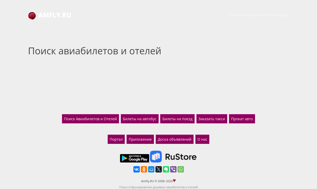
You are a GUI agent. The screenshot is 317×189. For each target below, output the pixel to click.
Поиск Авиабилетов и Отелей (90, 118)
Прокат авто (242, 118)
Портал (116, 139)
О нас (202, 139)
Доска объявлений (174, 139)
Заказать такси (212, 118)
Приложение (140, 139)
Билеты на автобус (139, 118)
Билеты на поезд (177, 118)
